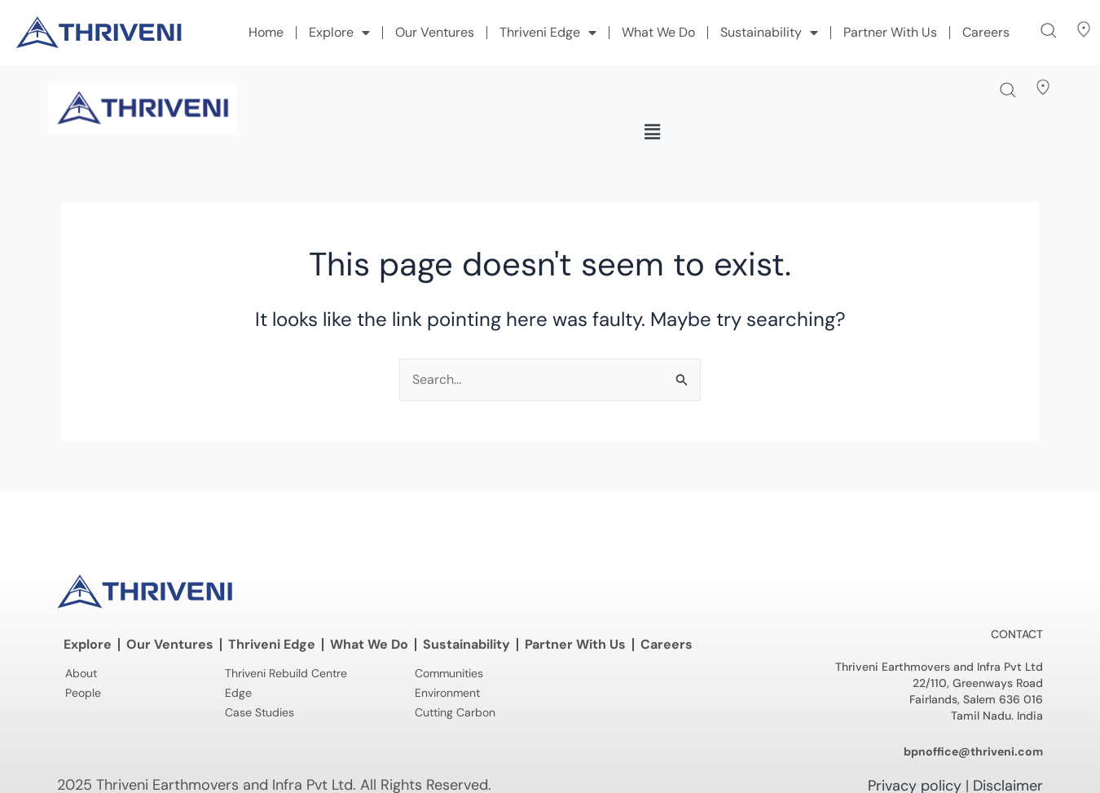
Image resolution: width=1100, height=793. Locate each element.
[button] (1048, 30)
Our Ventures (434, 32)
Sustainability (769, 32)
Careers (986, 32)
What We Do (658, 32)
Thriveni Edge (547, 32)
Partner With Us (890, 32)
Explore (339, 32)
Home (266, 32)
